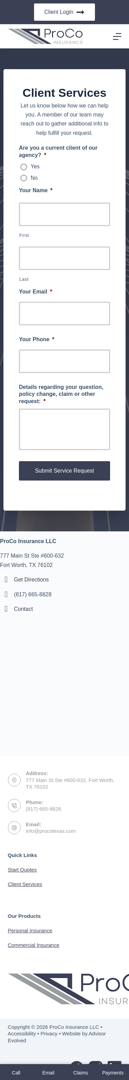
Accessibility (22, 1033)
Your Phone (36, 339)
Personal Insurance (30, 930)
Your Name (36, 190)
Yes (35, 166)
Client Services (25, 884)
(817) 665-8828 (43, 809)
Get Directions (31, 580)
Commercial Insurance (34, 945)
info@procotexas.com (51, 831)
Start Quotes (22, 870)
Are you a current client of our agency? (58, 151)
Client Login (64, 12)
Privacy (49, 1033)
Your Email (35, 292)
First (24, 235)
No (34, 178)
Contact (23, 609)
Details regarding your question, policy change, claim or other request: (61, 394)
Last (24, 279)
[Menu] (117, 36)
